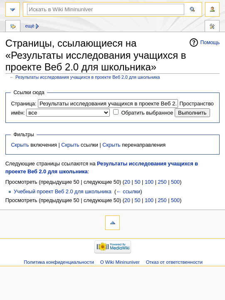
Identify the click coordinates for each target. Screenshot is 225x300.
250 (162, 182)
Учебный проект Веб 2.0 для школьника (62, 192)
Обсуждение (13, 27)
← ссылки (128, 192)
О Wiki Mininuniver (120, 262)
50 (137, 182)
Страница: (23, 104)
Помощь (210, 42)
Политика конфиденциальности (59, 262)
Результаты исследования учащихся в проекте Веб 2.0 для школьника (87, 77)
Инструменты (212, 27)
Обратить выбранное (147, 113)
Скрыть (20, 145)
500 (175, 182)
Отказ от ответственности (174, 262)
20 (127, 182)
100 (149, 182)
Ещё (29, 25)
